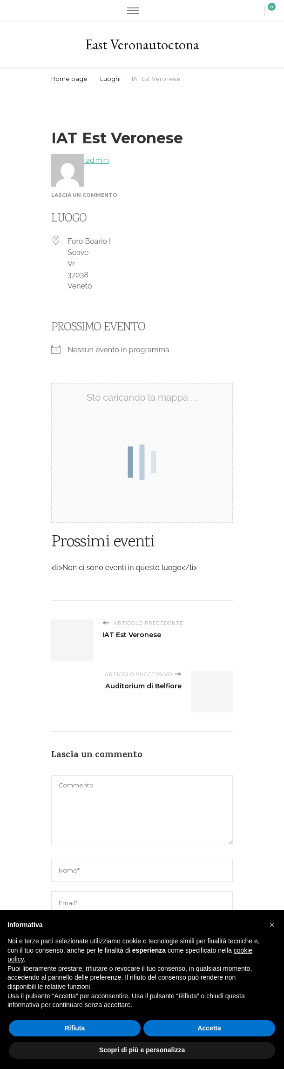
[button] (271, 924)
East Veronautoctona (142, 44)
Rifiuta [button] (75, 1028)
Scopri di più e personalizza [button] (142, 1050)
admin (80, 160)
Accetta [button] (209, 1028)
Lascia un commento (84, 195)
